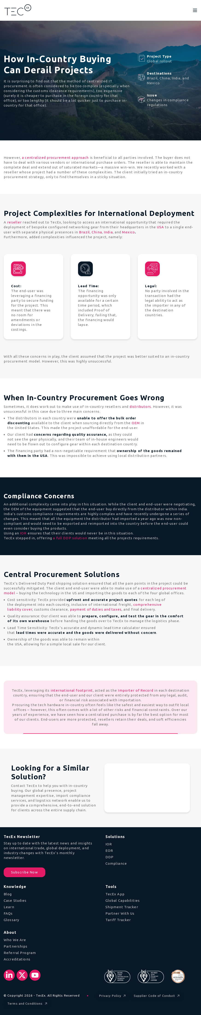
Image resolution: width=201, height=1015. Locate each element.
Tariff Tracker (118, 920)
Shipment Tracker (121, 907)
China (97, 232)
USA (160, 227)
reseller (14, 222)
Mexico (128, 232)
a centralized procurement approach (55, 158)
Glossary (11, 920)
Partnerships (16, 946)
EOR (109, 851)
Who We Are (15, 940)
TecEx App (115, 894)
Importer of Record (135, 690)
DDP (109, 857)
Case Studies (15, 900)
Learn (9, 907)
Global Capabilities (122, 900)
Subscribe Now (24, 872)
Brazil (84, 232)
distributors (140, 407)
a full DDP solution (70, 538)
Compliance (116, 863)
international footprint (72, 690)
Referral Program (20, 953)
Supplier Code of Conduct (157, 996)
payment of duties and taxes (96, 609)
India (108, 232)
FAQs (8, 913)
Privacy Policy (113, 996)
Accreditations (17, 959)
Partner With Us (120, 913)
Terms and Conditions (27, 1003)
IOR (23, 533)
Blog (8, 894)
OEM (136, 423)
